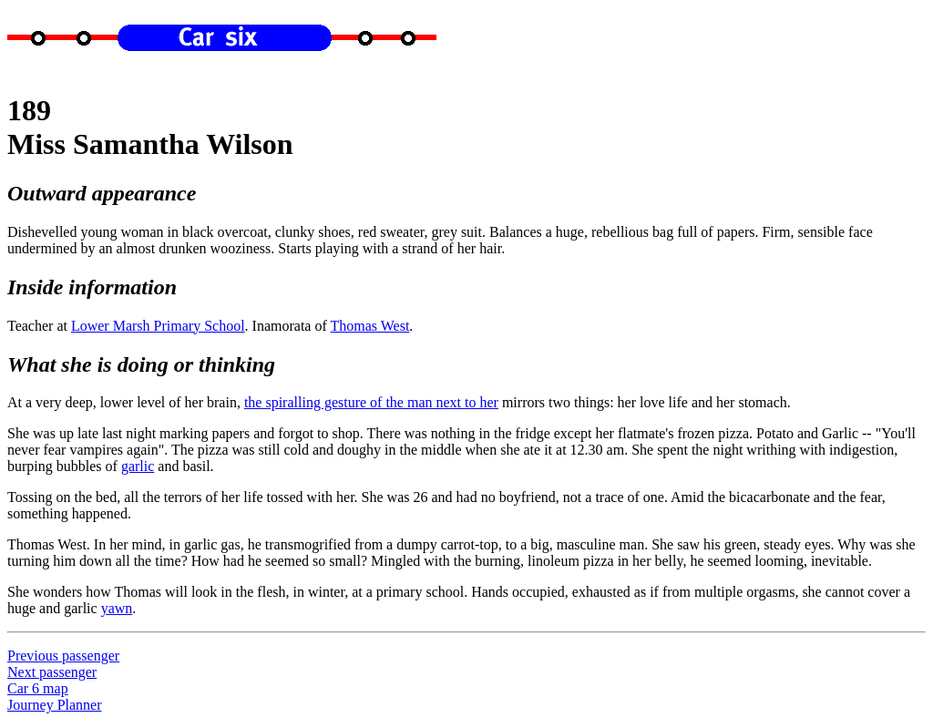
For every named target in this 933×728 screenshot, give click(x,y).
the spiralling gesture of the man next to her (371, 402)
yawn (117, 608)
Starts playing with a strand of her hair (389, 248)
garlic (137, 466)
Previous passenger (63, 655)
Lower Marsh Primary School (158, 325)
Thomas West (369, 325)
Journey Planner (54, 705)
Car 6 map (37, 688)
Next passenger (52, 672)
